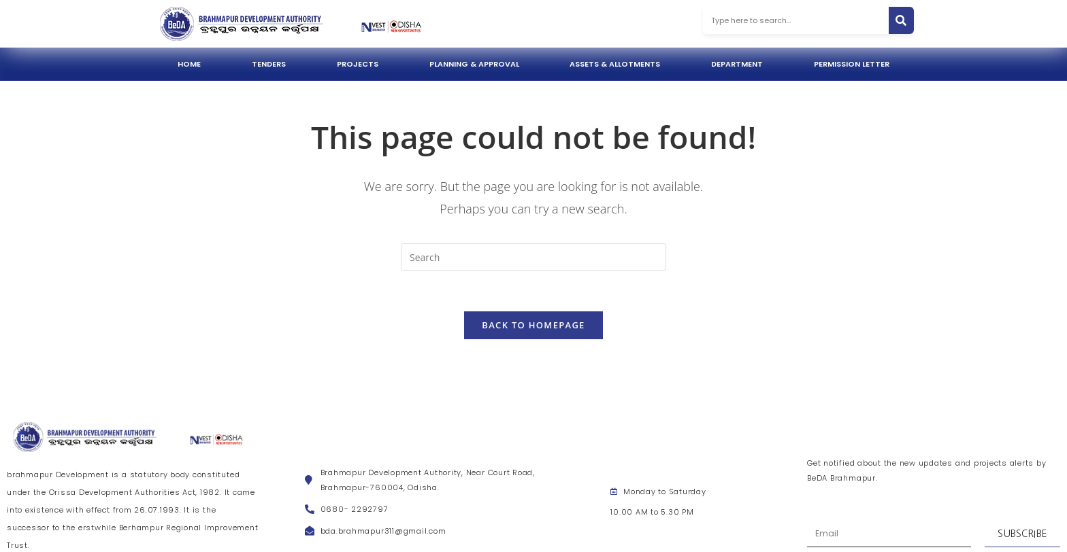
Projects (357, 63)
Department (737, 63)
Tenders (269, 63)
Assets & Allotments (615, 63)
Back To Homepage (533, 325)
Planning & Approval (474, 63)
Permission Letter (851, 63)
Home (189, 63)
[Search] (901, 20)
